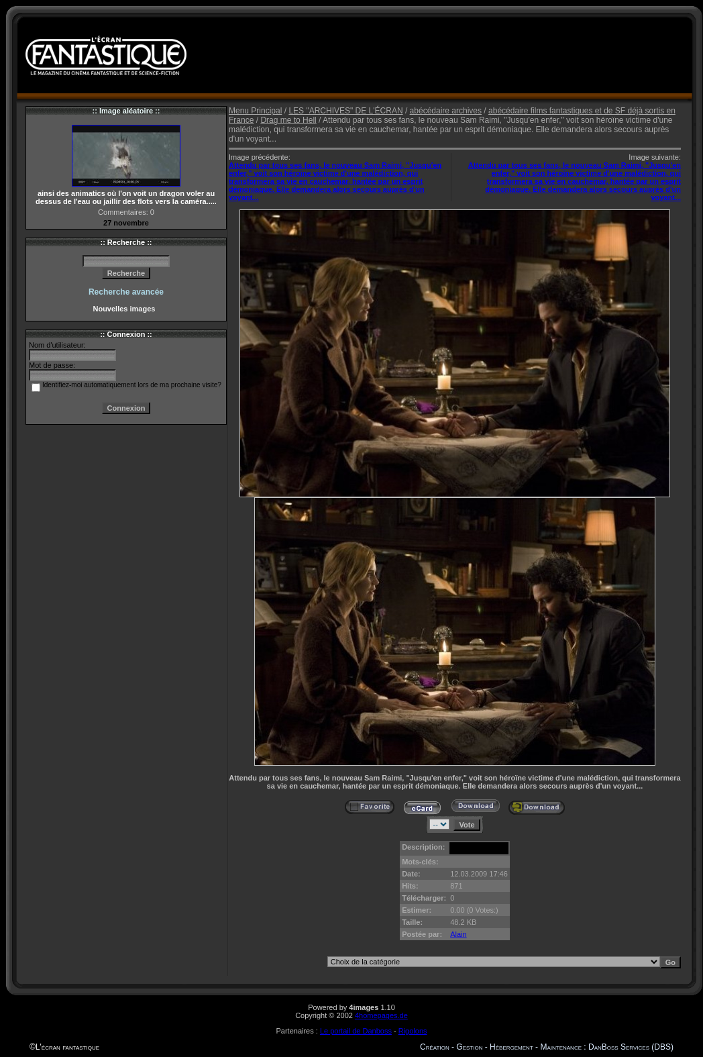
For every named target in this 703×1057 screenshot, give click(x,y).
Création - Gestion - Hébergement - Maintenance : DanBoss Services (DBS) (546, 1047)
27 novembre (126, 223)
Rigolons (412, 1031)
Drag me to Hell (288, 120)
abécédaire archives (446, 110)
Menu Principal (255, 110)
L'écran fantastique (67, 1047)
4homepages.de (381, 1015)
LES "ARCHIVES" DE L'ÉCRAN (345, 110)
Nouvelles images (126, 309)
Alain (458, 934)
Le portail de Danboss (356, 1031)
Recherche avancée (126, 292)
